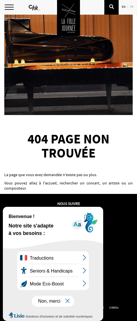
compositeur (15, 188)
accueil (51, 183)
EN (124, 7)
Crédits (114, 308)
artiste (114, 183)
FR (132, 7)
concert (93, 183)
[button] (111, 7)
